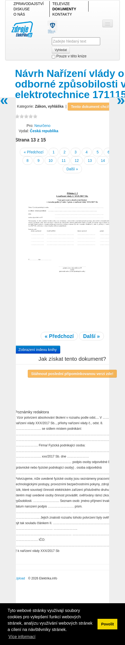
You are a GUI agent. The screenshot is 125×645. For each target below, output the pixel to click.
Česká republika (44, 131)
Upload (20, 578)
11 (64, 160)
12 (77, 160)
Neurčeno (42, 125)
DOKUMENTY (64, 9)
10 (51, 160)
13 (90, 160)
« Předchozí (34, 152)
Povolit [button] (107, 624)
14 (103, 160)
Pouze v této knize (69, 56)
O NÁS (19, 14)
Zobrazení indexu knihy (37, 349)
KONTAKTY (62, 14)
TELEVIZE (61, 4)
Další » (72, 169)
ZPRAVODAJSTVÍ (28, 4)
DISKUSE (21, 9)
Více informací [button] (21, 636)
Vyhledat (61, 50)
